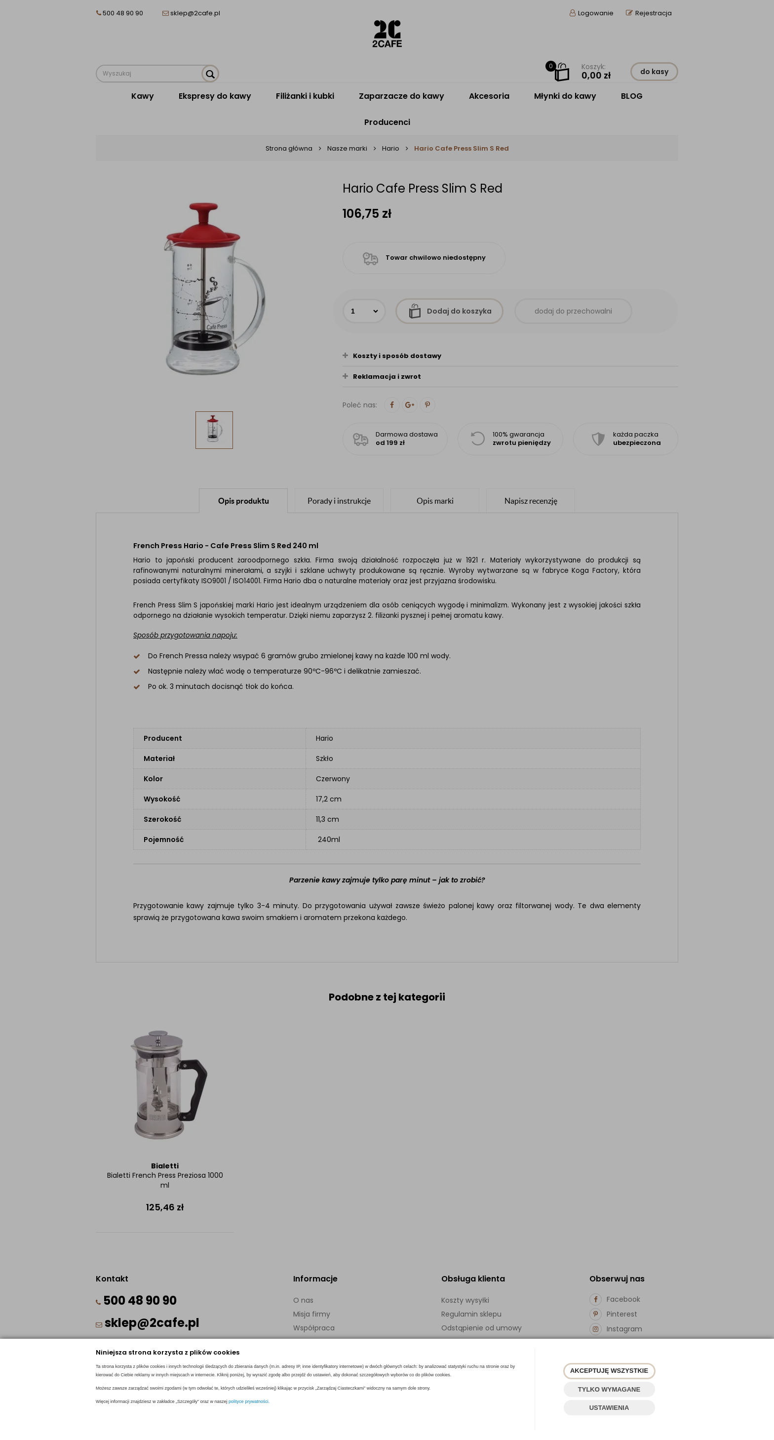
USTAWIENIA (609, 1407)
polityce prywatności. (249, 1401)
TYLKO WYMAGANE (609, 1389)
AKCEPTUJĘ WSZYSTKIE (609, 1370)
